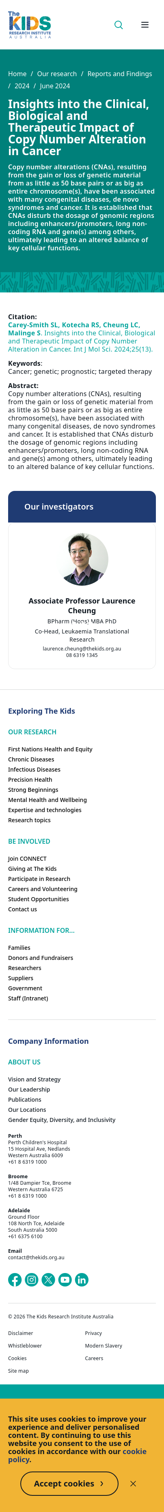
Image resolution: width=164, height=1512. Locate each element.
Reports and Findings (119, 74)
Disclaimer (20, 1333)
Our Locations (27, 1109)
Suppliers (20, 978)
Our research (57, 74)
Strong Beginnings (33, 789)
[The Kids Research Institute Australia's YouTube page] (65, 1280)
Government (25, 988)
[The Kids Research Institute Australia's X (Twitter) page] (48, 1280)
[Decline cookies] (133, 1483)
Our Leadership (29, 1089)
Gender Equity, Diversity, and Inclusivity (61, 1120)
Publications (24, 1099)
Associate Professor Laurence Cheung (81, 605)
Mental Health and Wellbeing (47, 800)
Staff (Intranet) (28, 998)
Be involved (29, 841)
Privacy (93, 1333)
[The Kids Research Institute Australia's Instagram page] (32, 1280)
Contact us (22, 909)
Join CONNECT (27, 858)
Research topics (29, 820)
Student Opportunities (38, 899)
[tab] (74, 623)
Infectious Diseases (34, 769)
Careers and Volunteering (43, 889)
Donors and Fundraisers (40, 958)
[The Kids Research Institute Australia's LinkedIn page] (81, 1280)
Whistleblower (25, 1346)
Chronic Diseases (31, 759)
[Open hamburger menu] (145, 25)
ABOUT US (24, 1062)
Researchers (24, 968)
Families (19, 947)
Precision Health (30, 779)
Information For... (41, 930)
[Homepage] (29, 24)
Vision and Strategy (34, 1079)
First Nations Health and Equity (50, 749)
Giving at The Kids (32, 868)
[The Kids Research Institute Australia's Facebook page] (15, 1280)
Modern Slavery (104, 1346)
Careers (94, 1358)
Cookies (17, 1358)
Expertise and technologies (45, 810)
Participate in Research (39, 879)
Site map (18, 1371)
